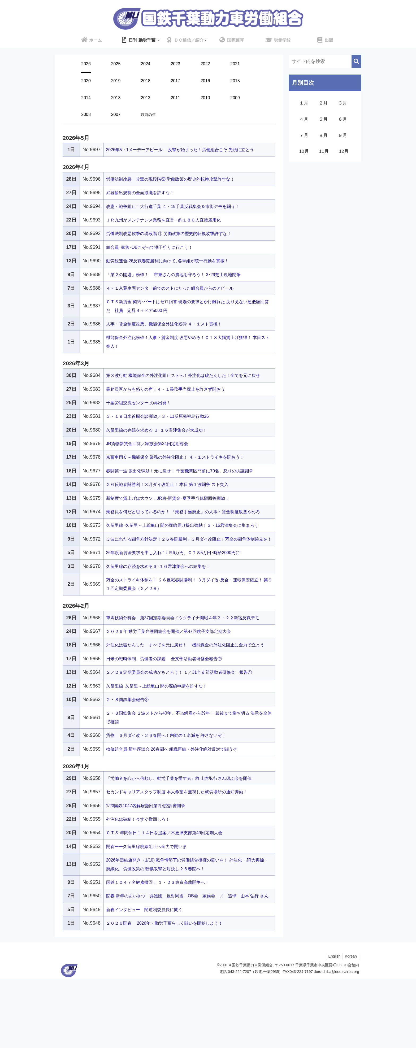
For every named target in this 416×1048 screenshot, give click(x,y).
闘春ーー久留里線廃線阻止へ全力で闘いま (151, 906)
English (332, 1025)
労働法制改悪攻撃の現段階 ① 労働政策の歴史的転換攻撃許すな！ (176, 242)
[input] (325, 61)
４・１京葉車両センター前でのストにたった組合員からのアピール (177, 296)
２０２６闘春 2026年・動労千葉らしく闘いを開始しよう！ (171, 991)
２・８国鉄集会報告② (130, 759)
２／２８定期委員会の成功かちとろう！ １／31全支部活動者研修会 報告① (188, 732)
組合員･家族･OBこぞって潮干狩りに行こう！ (155, 255)
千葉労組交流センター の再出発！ (142, 420)
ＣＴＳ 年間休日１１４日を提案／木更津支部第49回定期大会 (171, 892)
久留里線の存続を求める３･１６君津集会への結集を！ (164, 609)
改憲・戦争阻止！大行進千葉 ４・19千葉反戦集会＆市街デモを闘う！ (181, 215)
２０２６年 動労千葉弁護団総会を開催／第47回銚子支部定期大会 (176, 682)
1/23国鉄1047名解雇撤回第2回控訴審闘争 (151, 865)
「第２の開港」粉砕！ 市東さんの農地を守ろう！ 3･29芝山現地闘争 (182, 283)
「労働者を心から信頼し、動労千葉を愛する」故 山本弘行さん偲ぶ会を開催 (188, 838)
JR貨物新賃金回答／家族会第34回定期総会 (152, 460)
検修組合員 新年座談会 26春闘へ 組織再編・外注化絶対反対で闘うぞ (180, 809)
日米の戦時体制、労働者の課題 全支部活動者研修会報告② (171, 718)
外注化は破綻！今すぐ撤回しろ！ (142, 879)
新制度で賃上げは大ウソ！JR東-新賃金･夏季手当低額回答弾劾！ (175, 515)
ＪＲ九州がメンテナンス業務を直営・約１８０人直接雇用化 (170, 228)
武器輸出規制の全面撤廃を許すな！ (144, 201)
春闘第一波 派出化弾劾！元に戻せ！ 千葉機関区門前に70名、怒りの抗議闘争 (189, 488)
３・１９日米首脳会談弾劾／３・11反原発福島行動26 (164, 433)
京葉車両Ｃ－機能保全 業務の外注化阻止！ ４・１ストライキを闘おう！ (184, 474)
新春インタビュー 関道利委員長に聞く (149, 978)
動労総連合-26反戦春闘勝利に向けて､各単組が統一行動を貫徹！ (175, 269)
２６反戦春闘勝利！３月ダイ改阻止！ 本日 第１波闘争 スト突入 (175, 501)
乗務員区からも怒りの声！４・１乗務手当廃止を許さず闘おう (173, 406)
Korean (350, 1025)
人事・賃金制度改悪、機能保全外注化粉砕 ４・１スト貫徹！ (171, 332)
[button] (356, 61)
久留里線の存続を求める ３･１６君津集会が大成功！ (163, 447)
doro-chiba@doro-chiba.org (336, 1040)
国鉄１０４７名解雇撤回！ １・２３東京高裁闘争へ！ (164, 942)
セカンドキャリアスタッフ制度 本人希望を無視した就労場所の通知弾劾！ (185, 852)
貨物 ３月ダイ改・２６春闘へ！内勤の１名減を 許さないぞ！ (173, 795)
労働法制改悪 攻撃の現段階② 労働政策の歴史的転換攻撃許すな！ (178, 187)
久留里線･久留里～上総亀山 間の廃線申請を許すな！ (163, 746)
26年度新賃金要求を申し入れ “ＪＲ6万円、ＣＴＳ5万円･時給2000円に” (182, 595)
